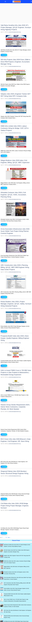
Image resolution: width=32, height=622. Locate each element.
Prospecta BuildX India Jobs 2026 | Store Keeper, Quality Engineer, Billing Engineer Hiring (15, 338)
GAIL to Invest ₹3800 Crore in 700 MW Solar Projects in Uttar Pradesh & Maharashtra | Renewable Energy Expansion (16, 372)
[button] (31, 1)
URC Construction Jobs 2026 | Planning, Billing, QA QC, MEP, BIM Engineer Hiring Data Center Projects (15, 267)
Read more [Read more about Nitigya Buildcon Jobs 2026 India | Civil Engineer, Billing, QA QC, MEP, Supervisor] (4, 187)
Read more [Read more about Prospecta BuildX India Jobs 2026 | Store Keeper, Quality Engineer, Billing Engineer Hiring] (4, 365)
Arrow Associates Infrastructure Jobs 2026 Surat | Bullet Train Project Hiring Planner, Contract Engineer (15, 231)
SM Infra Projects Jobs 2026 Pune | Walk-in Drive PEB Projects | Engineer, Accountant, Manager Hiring (15, 62)
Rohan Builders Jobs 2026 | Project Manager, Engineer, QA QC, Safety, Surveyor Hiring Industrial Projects (16, 304)
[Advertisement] (16, 14)
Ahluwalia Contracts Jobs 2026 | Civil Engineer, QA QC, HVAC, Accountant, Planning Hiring (13, 195)
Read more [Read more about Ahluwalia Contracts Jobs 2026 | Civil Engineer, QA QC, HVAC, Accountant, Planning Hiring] (4, 224)
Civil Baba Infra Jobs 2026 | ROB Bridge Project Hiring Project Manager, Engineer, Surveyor (15, 506)
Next (9, 537)
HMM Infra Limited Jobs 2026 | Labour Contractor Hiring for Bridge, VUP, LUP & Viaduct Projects (14, 128)
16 (6, 537)
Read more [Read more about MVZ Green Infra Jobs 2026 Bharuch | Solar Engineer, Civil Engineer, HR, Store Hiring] (4, 466)
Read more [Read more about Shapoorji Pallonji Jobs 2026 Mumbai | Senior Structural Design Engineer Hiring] (4, 498)
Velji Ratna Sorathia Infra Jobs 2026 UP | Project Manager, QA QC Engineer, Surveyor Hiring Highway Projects (16, 27)
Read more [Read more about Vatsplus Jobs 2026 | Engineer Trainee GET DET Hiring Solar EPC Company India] (4, 121)
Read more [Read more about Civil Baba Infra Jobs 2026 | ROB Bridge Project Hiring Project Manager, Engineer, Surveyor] (4, 533)
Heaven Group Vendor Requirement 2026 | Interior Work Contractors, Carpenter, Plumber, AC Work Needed (15, 407)
